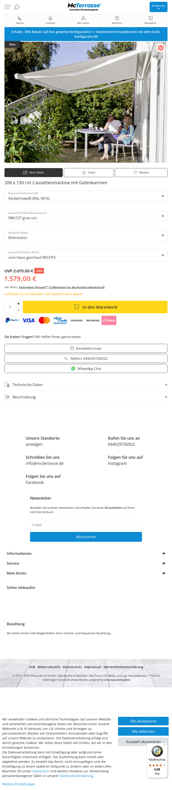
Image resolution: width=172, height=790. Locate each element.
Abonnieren (86, 536)
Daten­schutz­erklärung (76, 776)
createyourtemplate (117, 680)
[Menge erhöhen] (18, 304)
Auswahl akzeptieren (143, 741)
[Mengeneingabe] (9, 307)
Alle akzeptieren (143, 721)
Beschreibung (20, 397)
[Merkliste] (117, 20)
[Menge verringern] (18, 310)
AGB (32, 667)
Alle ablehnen (143, 731)
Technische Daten (23, 384)
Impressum (92, 667)
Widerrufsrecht (48, 667)
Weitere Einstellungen (18, 784)
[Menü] (165, 745)
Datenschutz (72, 667)
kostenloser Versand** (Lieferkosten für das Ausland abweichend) (62, 287)
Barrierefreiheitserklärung (123, 667)
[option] (86, 34)
